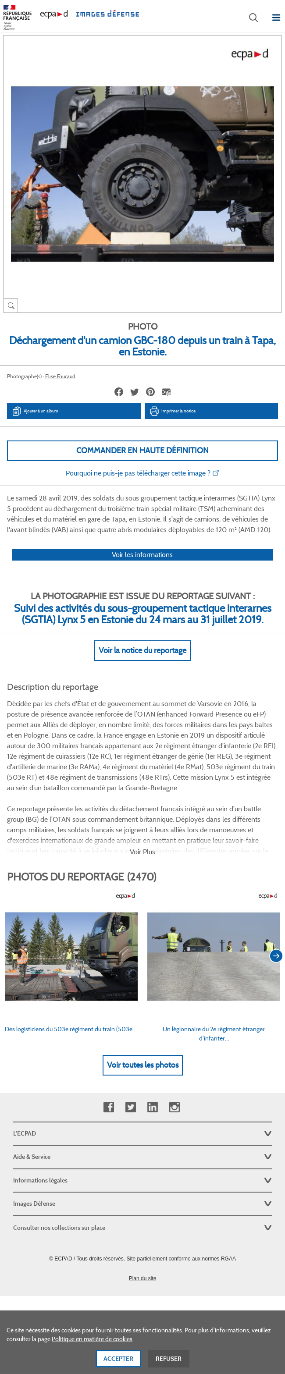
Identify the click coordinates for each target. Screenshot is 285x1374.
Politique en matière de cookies (92, 1343)
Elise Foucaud (60, 376)
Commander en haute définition (142, 450)
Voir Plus (142, 852)
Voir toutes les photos (142, 1065)
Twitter (130, 1107)
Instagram (174, 1107)
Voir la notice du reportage (142, 650)
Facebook (108, 1107)
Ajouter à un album (34, 411)
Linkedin (152, 1107)
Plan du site (143, 1278)
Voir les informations (142, 554)
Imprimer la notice (172, 411)
